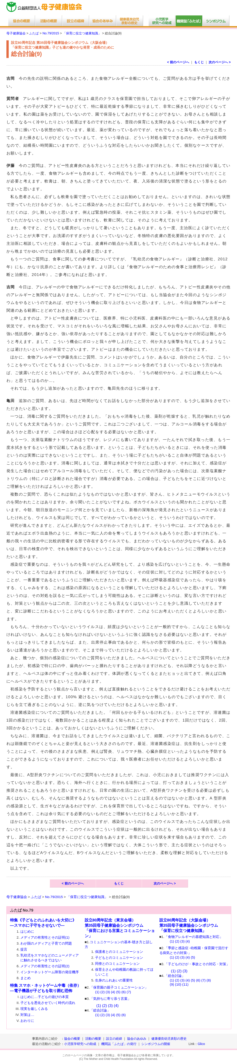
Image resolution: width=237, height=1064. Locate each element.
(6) (123, 992)
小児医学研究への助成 (80, 1044)
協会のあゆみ (136, 1038)
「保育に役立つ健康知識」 (82, 33)
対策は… (27, 1015)
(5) (118, 992)
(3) (108, 992)
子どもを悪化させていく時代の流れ (47, 1003)
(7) (129, 992)
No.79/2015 (50, 33)
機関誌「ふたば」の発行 (118, 1044)
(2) (102, 992)
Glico (201, 1044)
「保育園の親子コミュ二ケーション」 (119, 987)
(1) (97, 992)
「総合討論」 (100, 1010)
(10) (178, 984)
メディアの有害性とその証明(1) (44, 937)
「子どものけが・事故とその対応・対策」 (197, 964)
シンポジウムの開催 (155, 1044)
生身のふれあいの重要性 (114, 980)
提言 (23, 949)
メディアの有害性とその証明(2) (44, 966)
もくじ (199, 62)
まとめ (25, 978)
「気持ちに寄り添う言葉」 (110, 999)
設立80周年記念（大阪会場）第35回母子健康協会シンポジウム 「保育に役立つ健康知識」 (188, 925)
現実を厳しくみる (34, 1009)
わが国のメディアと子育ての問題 (46, 943)
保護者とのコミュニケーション (119, 952)
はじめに (27, 931)
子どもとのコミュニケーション (119, 957)
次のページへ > (220, 62)
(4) (113, 992)
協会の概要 (72, 1038)
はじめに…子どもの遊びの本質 (44, 997)
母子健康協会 (16, 33)
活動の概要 (93, 1038)
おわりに (27, 1021)
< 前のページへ (178, 62)
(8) (209, 980)
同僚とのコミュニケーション (117, 963)
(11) (185, 984)
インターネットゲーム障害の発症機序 (49, 972)
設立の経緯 (114, 1038)
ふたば (34, 33)
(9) (172, 984)
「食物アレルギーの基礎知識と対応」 (193, 937)
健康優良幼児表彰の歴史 (169, 1038)
